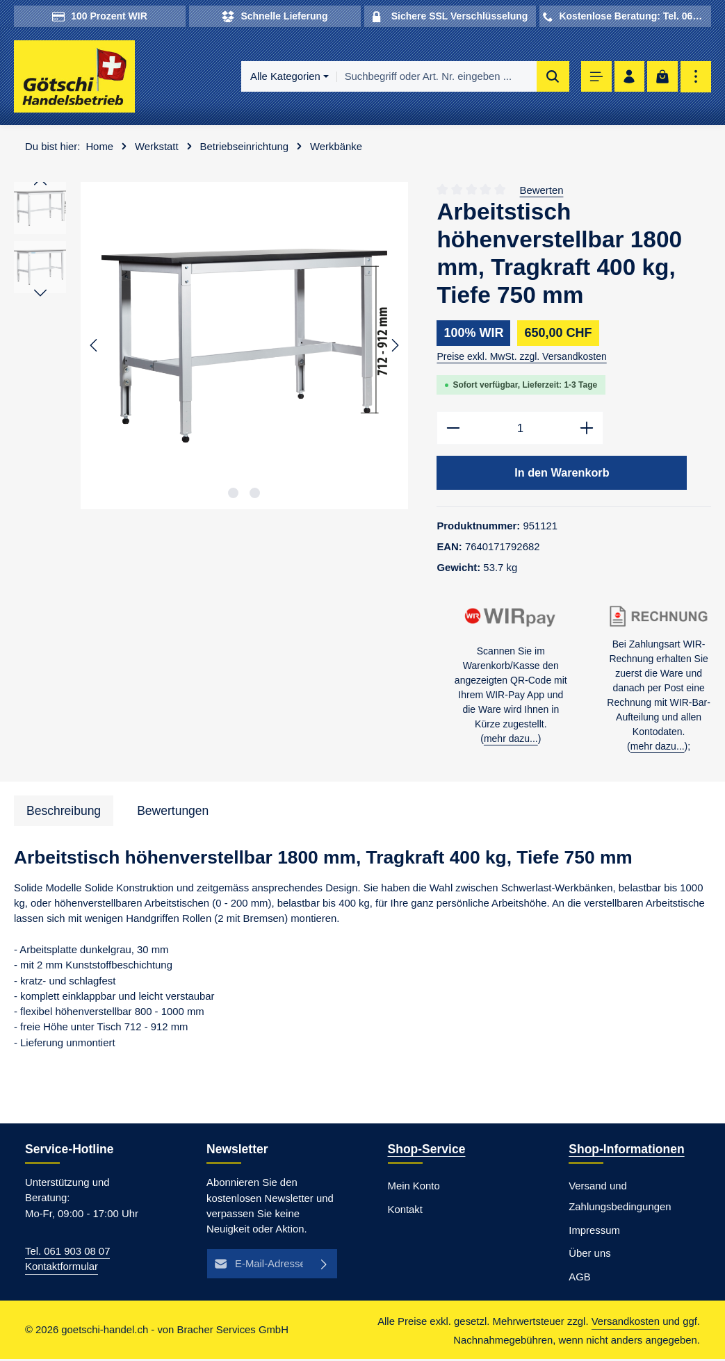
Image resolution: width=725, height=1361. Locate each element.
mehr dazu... (511, 740)
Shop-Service (427, 1151)
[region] (211, 346)
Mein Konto (414, 1188)
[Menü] (594, 77)
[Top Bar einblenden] (696, 77)
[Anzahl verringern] (453, 429)
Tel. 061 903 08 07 (67, 1253)
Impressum (594, 1231)
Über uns (589, 1255)
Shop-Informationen (626, 1151)
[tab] (63, 813)
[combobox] (434, 77)
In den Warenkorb (562, 474)
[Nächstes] (394, 346)
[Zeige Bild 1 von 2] (233, 493)
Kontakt (405, 1211)
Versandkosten (626, 1323)
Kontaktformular (61, 1268)
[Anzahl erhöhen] (587, 429)
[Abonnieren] (324, 1265)
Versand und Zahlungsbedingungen (620, 1198)
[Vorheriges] (94, 346)
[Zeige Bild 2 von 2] (255, 493)
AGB (579, 1279)
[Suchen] (550, 77)
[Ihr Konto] (628, 77)
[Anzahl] (520, 429)
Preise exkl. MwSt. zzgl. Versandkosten (521, 357)
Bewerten (542, 191)
